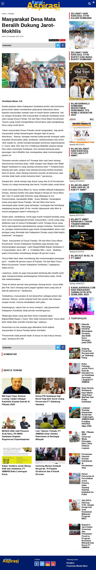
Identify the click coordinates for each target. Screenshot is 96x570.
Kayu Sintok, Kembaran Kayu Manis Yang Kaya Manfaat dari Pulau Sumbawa (88, 395)
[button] (93, 1)
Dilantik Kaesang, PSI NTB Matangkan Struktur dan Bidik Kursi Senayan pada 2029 (87, 333)
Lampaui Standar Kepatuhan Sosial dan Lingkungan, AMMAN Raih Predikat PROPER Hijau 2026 (88, 417)
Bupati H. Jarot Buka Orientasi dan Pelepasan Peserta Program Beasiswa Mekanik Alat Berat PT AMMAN (88, 536)
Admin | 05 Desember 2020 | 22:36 (12, 36)
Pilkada (11, 14)
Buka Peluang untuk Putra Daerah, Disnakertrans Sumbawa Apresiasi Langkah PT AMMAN (88, 373)
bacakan (54, 40)
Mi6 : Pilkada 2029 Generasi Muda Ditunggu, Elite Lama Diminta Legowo (88, 440)
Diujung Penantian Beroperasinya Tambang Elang (88, 353)
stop (62, 40)
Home (4, 14)
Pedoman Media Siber (77, 566)
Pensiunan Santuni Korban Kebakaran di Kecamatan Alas (87, 461)
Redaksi (70, 563)
